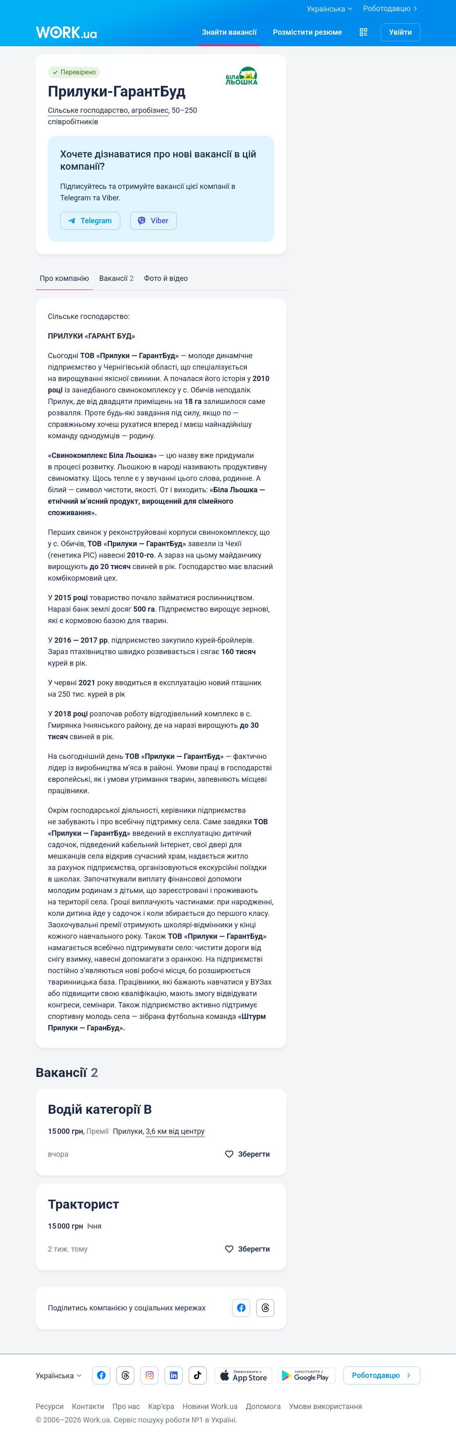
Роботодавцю (391, 8)
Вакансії (116, 278)
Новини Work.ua (210, 1406)
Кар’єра (161, 1406)
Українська (60, 1376)
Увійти (400, 32)
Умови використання (325, 1406)
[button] (363, 32)
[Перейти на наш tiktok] (198, 1375)
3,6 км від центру (175, 1131)
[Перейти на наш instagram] (149, 1375)
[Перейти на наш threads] (125, 1375)
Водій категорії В (100, 1109)
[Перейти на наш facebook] (101, 1375)
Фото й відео (166, 278)
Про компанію (64, 278)
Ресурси (50, 1406)
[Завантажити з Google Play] (306, 1375)
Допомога (263, 1406)
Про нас (126, 1406)
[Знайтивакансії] (229, 32)
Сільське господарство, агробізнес (108, 110)
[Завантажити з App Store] (243, 1375)
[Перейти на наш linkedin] (174, 1375)
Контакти (88, 1406)
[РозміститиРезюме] (307, 32)
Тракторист (83, 1204)
